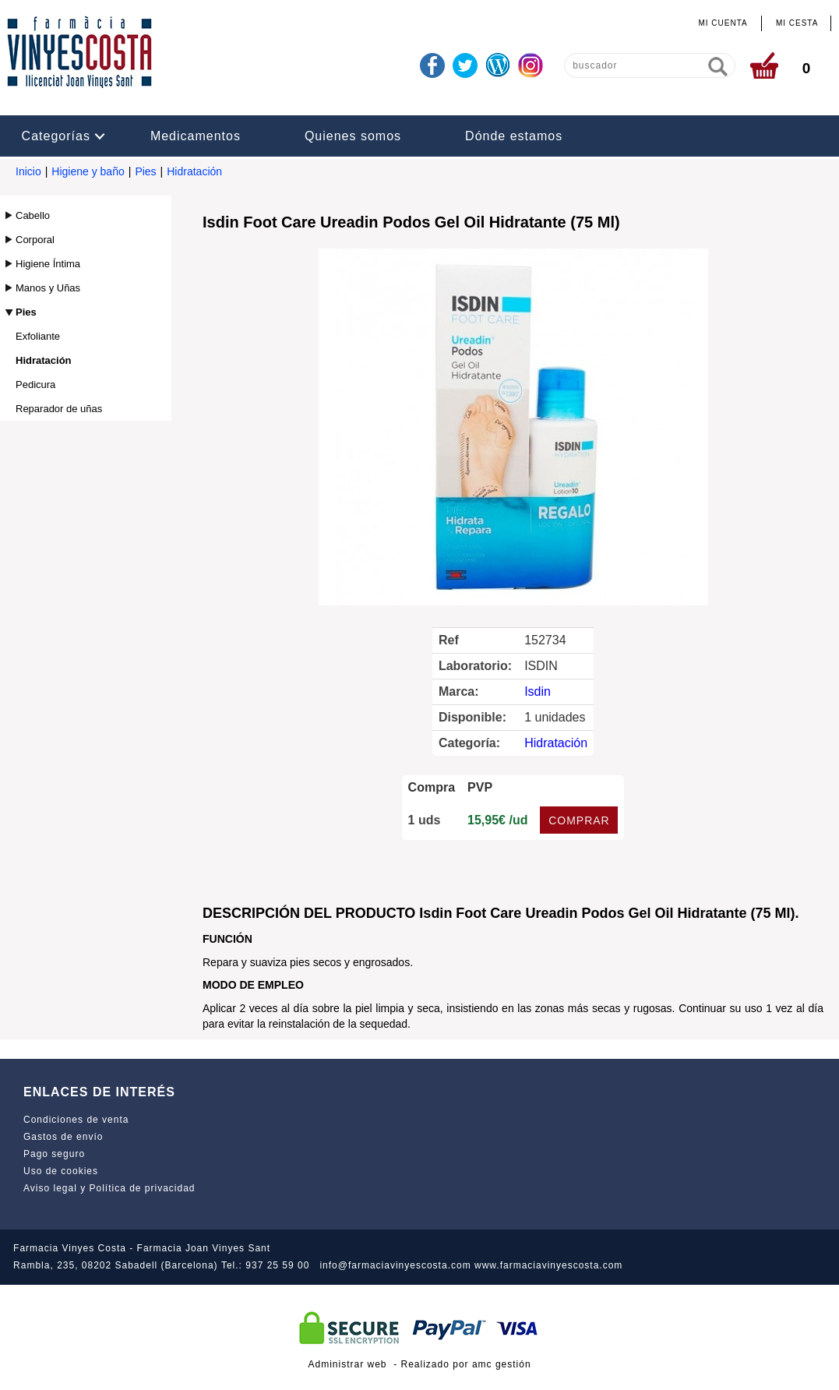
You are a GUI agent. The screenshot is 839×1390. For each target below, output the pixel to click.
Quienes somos (353, 136)
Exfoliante (38, 336)
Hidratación (194, 171)
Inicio (28, 171)
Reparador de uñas (59, 409)
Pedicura (35, 384)
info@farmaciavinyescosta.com (395, 1265)
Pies (145, 171)
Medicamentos (195, 136)
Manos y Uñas (48, 288)
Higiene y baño (87, 171)
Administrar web (347, 1364)
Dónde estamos (513, 136)
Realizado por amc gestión (466, 1364)
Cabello (33, 215)
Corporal (35, 239)
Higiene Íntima (48, 264)
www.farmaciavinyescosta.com (548, 1265)
